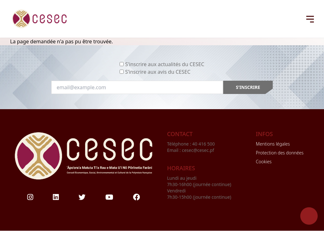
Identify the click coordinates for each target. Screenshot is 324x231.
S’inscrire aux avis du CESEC (157, 71)
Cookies (264, 162)
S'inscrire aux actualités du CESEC (164, 64)
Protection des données (280, 153)
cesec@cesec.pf (198, 150)
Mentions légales (273, 144)
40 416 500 (204, 144)
